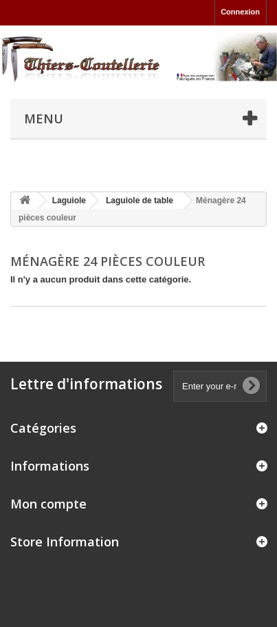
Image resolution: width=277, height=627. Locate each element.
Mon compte (48, 503)
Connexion (240, 12)
